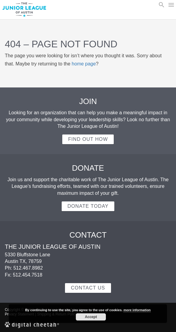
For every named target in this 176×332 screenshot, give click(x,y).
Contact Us (88, 287)
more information (136, 310)
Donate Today (88, 206)
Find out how (88, 139)
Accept (91, 317)
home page (84, 63)
